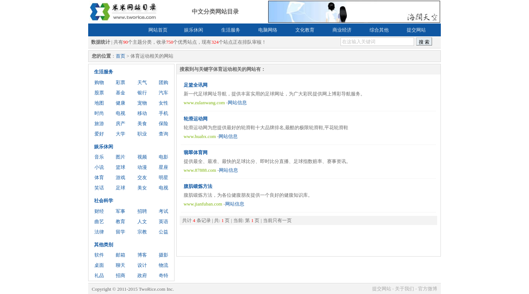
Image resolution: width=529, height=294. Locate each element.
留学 (120, 232)
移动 (142, 113)
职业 (142, 134)
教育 (120, 221)
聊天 (120, 265)
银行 (142, 92)
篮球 (120, 167)
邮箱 (120, 255)
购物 (99, 82)
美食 (142, 123)
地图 (99, 103)
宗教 (142, 232)
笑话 (99, 187)
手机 (163, 113)
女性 (163, 103)
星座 (163, 167)
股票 (99, 92)
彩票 (120, 82)
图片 (120, 157)
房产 (120, 123)
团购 (163, 82)
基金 (120, 92)
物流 (163, 265)
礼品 (99, 275)
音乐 (99, 157)
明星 (163, 177)
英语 (163, 221)
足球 (120, 187)
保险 (163, 123)
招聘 (142, 211)
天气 (142, 82)
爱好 (99, 134)
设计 (142, 265)
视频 (142, 157)
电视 (120, 113)
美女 (142, 187)
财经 (99, 211)
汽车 (163, 92)
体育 (99, 177)
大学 (120, 134)
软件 (99, 255)
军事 (120, 211)
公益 (163, 232)
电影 (163, 157)
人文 (142, 221)
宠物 (142, 103)
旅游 (99, 123)
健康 (120, 103)
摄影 (163, 255)
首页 (120, 56)
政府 (142, 275)
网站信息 (237, 102)
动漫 (142, 167)
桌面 (99, 265)
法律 (99, 232)
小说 (99, 167)
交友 (142, 177)
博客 (142, 255)
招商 (120, 275)
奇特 (163, 275)
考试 (163, 211)
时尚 (99, 113)
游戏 (120, 177)
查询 (163, 134)
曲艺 (99, 221)
